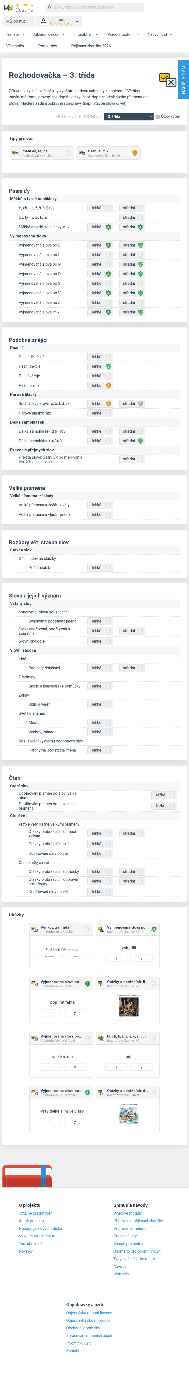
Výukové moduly (127, 1213)
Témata (12, 34)
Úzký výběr (170, 116)
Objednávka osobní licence (89, 1313)
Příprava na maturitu (130, 1228)
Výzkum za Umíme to (37, 1236)
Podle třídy (47, 46)
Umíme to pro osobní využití (137, 1251)
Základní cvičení (46, 34)
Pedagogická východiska (40, 1228)
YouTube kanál (31, 1244)
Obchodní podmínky (83, 1328)
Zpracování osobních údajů (89, 1336)
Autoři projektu (31, 1221)
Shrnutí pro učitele (128, 1244)
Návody (119, 1266)
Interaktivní (83, 34)
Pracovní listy (125, 1236)
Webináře (121, 1274)
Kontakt (72, 1351)
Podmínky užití (79, 1343)
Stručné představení (36, 1213)
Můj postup (16, 21)
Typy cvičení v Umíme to (134, 1259)
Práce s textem (120, 34)
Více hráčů (15, 46)
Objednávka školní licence (88, 1320)
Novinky (26, 1251)
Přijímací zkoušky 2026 (91, 46)
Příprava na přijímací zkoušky (138, 1221)
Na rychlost (157, 34)
